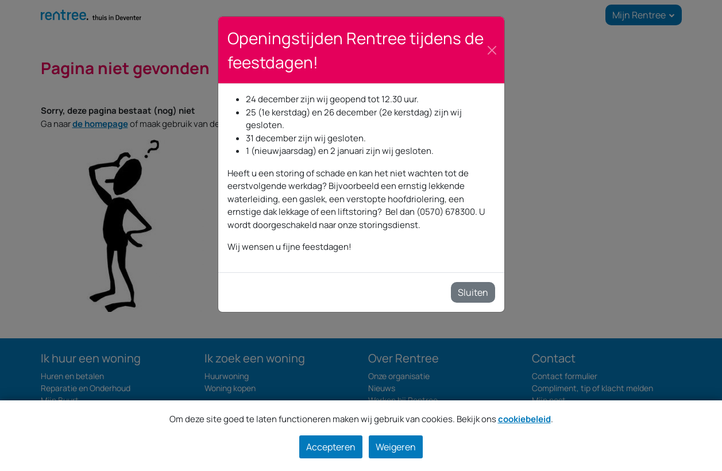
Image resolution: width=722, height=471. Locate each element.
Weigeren (396, 447)
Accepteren (331, 447)
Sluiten (473, 292)
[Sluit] (492, 50)
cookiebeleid (524, 419)
